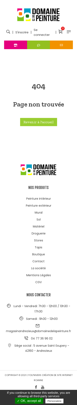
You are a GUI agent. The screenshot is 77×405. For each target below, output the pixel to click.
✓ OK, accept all (29, 401)
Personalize (54, 401)
